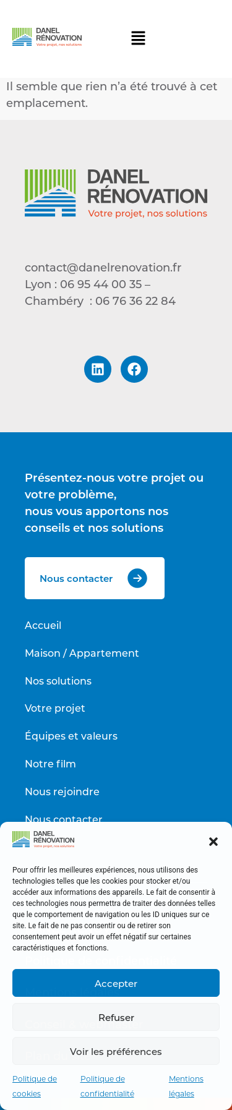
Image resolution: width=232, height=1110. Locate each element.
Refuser (116, 1017)
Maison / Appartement (82, 652)
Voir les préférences (116, 1051)
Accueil (43, 624)
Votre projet (55, 707)
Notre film (50, 763)
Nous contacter (64, 819)
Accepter (116, 983)
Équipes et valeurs (71, 735)
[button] (213, 841)
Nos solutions (58, 680)
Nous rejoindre (62, 791)
